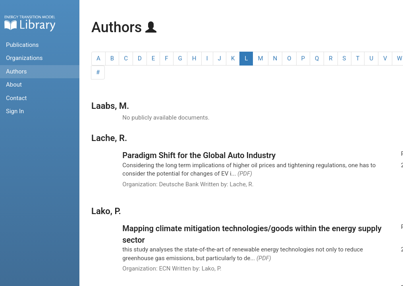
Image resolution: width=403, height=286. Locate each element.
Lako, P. (106, 211)
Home (30, 23)
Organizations (24, 58)
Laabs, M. (110, 106)
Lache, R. (109, 138)
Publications (22, 44)
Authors (16, 71)
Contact (16, 98)
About (14, 84)
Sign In (15, 111)
